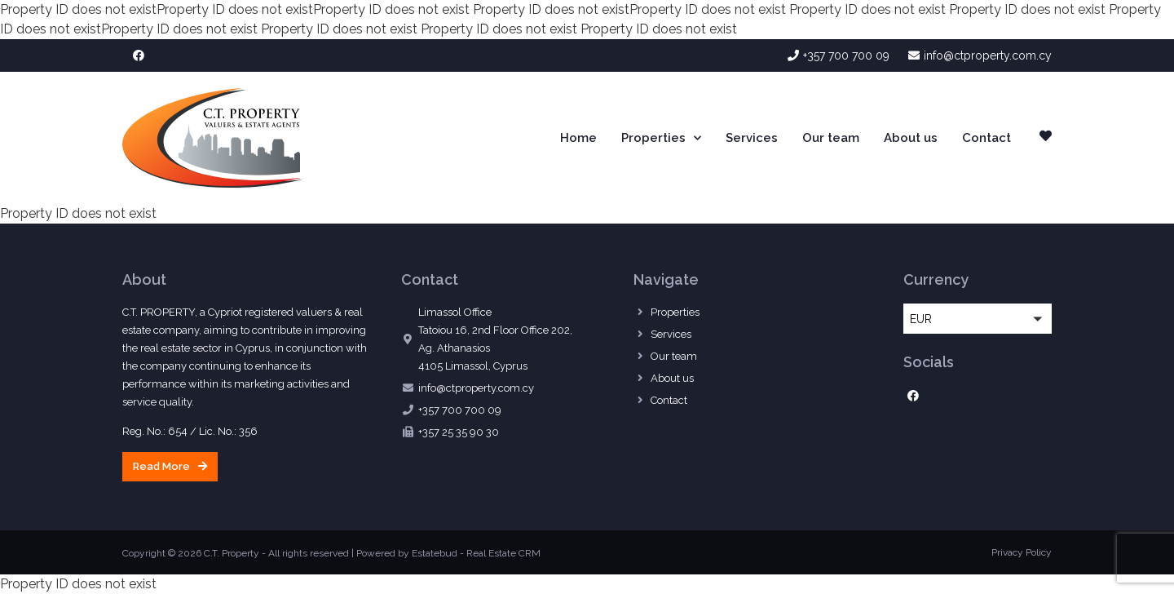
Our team (830, 138)
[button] (170, 466)
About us (911, 138)
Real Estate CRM (503, 553)
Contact (986, 138)
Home (578, 138)
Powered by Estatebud (406, 553)
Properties (661, 138)
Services (752, 138)
